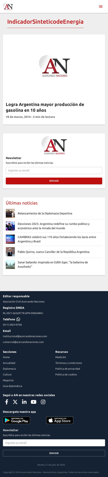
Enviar (54, 181)
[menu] (100, 6)
